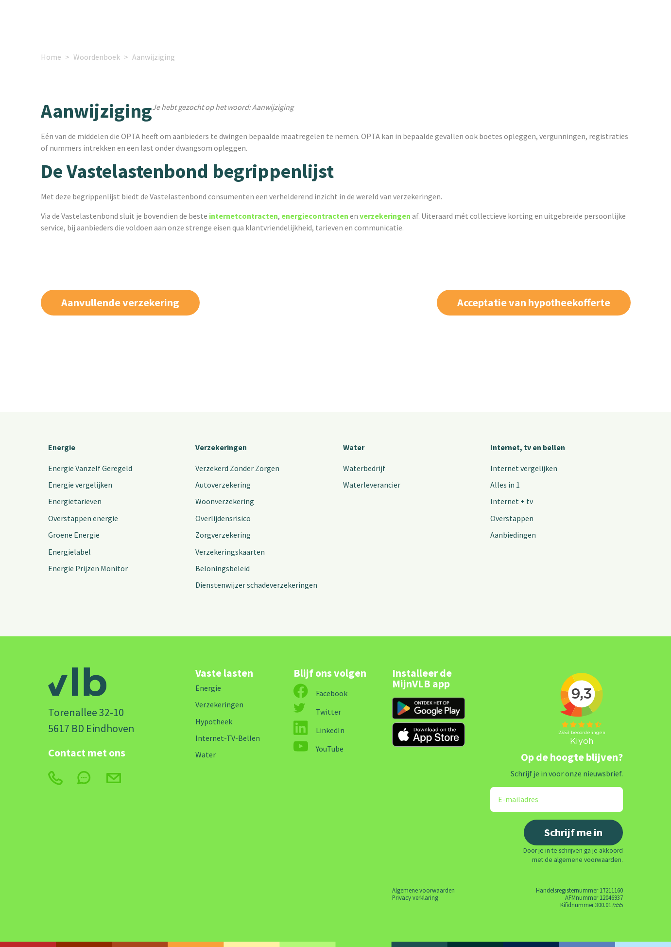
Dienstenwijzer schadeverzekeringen (256, 585)
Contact (490, 21)
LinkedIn (318, 730)
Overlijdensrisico (223, 518)
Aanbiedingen (513, 535)
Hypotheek (213, 721)
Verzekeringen (188, 21)
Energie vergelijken (80, 485)
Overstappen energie (83, 518)
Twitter (317, 712)
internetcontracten (243, 216)
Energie (121, 21)
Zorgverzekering (223, 535)
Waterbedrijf (364, 468)
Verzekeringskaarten (230, 552)
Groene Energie (74, 535)
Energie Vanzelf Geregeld (90, 468)
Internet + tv (511, 501)
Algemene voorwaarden (423, 890)
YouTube (318, 749)
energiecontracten (314, 216)
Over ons (434, 21)
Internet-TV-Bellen (227, 738)
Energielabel (69, 552)
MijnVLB (546, 21)
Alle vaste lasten (320, 21)
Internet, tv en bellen (527, 447)
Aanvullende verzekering (120, 302)
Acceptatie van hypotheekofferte (533, 302)
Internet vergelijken (523, 468)
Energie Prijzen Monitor (88, 568)
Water (353, 447)
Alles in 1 (505, 485)
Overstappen (511, 518)
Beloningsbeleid (222, 568)
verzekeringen (385, 216)
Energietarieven (75, 501)
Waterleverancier (371, 485)
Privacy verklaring (415, 897)
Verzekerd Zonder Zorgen (237, 468)
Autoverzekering (223, 485)
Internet (247, 21)
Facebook (320, 693)
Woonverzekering (224, 501)
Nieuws (387, 21)
